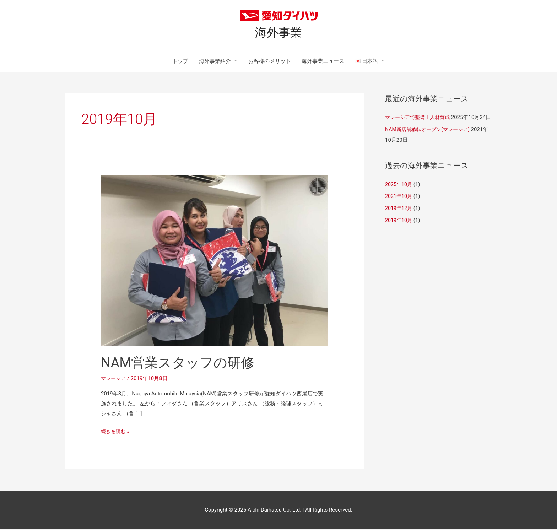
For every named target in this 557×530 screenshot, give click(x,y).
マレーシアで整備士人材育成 (419, 118)
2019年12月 (399, 219)
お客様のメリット (269, 62)
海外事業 (278, 33)
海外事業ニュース (323, 62)
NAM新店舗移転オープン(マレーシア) (430, 140)
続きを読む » (116, 431)
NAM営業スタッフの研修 (182, 363)
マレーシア (114, 379)
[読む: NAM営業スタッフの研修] (214, 261)
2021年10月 (399, 208)
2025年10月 (399, 196)
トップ (180, 62)
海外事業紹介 (215, 62)
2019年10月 (399, 231)
